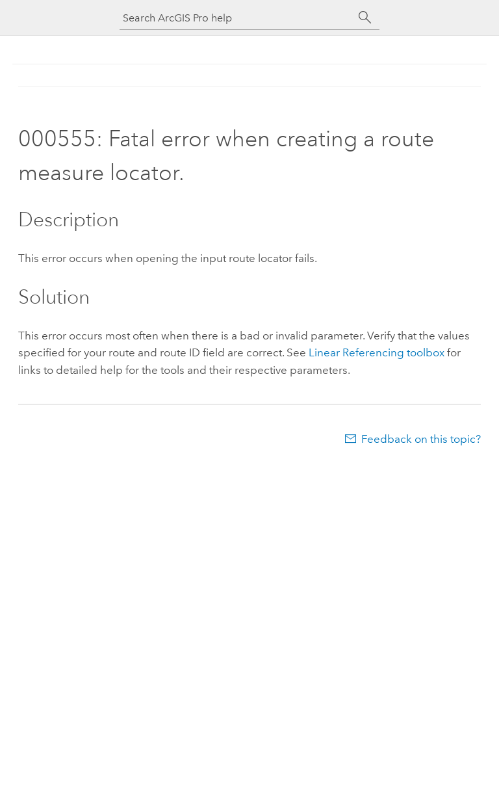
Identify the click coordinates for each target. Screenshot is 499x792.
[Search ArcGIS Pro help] (236, 18)
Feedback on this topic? (421, 438)
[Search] (365, 17)
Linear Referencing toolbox (376, 352)
